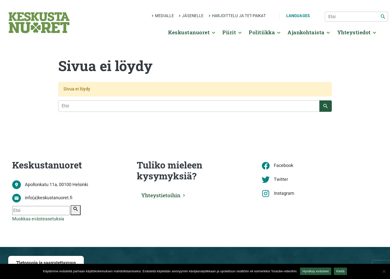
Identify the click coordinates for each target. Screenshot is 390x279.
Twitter (281, 179)
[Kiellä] (383, 271)
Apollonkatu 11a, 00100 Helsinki (56, 184)
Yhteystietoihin (161, 195)
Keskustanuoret (189, 32)
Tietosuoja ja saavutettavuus (46, 263)
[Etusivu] (39, 22)
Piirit (229, 32)
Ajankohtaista (306, 32)
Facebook (283, 165)
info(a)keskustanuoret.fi (48, 197)
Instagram (284, 193)
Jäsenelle (192, 15)
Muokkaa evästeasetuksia (38, 218)
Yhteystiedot (354, 32)
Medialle (164, 15)
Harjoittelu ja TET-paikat (239, 15)
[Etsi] (356, 17)
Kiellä (340, 271)
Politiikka (262, 32)
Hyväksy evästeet (315, 271)
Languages (298, 15)
